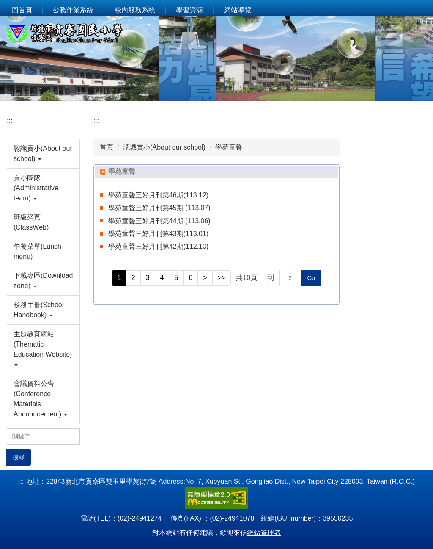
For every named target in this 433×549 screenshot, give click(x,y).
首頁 (106, 147)
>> (222, 277)
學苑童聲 (228, 147)
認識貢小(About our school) (164, 147)
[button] (43, 153)
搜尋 (19, 457)
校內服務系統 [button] (135, 10)
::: (9, 121)
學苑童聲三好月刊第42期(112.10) (158, 246)
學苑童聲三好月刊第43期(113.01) (158, 233)
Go (311, 277)
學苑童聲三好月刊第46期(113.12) (158, 195)
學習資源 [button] (189, 10)
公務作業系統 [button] (73, 10)
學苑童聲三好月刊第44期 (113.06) (159, 221)
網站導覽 (237, 10)
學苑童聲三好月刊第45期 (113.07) (159, 207)
